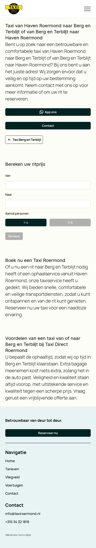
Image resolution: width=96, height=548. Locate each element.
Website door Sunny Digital (18, 534)
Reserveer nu (48, 433)
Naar (8, 194)
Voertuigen (14, 485)
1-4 (26, 222)
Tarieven (12, 469)
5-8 (70, 222)
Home (10, 460)
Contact (48, 126)
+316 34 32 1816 (17, 521)
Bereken (14, 236)
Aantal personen (17, 213)
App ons (48, 112)
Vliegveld (12, 477)
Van (8, 176)
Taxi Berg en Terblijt (24, 139)
